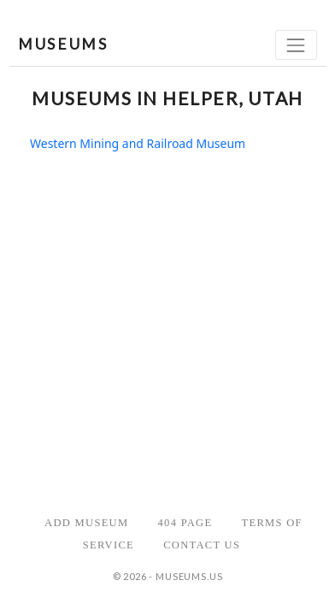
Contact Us (201, 545)
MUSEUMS (63, 44)
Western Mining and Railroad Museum (137, 143)
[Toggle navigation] (296, 45)
